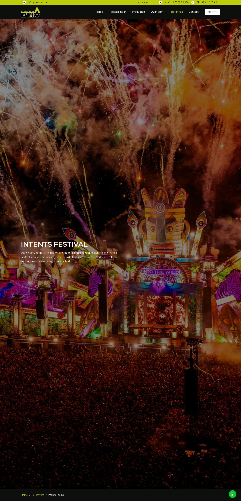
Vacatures (143, 2)
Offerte (212, 12)
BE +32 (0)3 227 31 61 (207, 2)
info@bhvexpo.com (38, 2)
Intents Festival (56, 494)
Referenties (176, 11)
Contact (194, 11)
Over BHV (157, 11)
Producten (138, 11)
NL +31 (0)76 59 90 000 (176, 2)
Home (99, 11)
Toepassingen (117, 11)
